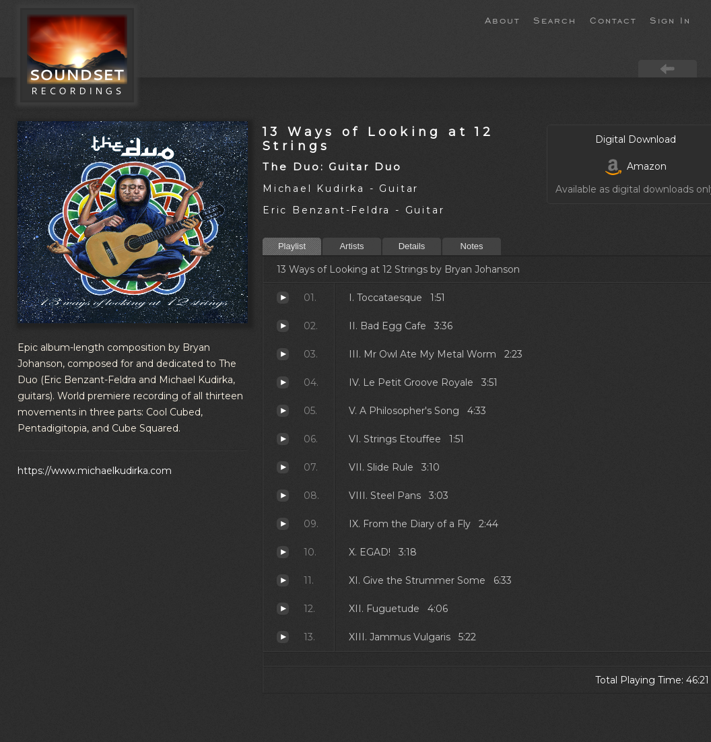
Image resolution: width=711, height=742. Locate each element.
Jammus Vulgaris (283, 637)
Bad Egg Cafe (283, 326)
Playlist (292, 246)
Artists (351, 246)
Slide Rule (283, 467)
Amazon (636, 166)
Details (412, 246)
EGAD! (283, 552)
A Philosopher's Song (283, 411)
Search (554, 19)
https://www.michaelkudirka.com (95, 471)
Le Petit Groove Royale (283, 382)
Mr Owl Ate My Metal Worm (283, 354)
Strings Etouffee (283, 439)
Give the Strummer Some (283, 580)
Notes (472, 246)
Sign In (670, 19)
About (502, 19)
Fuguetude (283, 609)
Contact (613, 19)
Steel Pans (283, 496)
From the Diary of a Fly (283, 524)
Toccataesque (283, 298)
